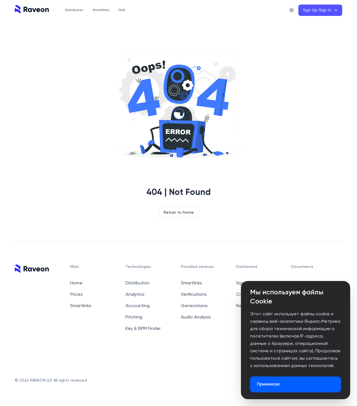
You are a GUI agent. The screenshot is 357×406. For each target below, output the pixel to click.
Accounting (137, 306)
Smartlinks (80, 306)
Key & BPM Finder (143, 328)
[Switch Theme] (291, 10)
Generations (194, 306)
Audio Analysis (196, 317)
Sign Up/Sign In (320, 10)
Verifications (194, 294)
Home (76, 283)
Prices (76, 294)
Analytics (135, 294)
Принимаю (268, 384)
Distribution (137, 283)
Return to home (179, 213)
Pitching (133, 317)
